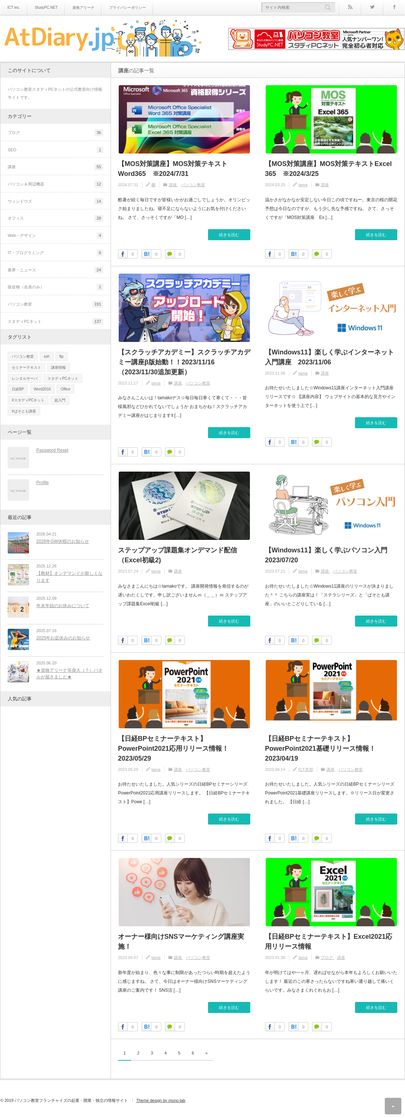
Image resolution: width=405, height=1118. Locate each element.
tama (302, 185)
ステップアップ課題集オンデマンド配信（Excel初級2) (177, 555)
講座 (173, 185)
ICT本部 (305, 769)
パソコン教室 (193, 185)
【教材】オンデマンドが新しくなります (68, 572)
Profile (41, 480)
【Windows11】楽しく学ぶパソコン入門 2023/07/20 (329, 555)
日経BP (18, 389)
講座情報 (58, 367)
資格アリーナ (83, 8)
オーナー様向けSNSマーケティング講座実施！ (181, 941)
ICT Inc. (13, 8)
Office (65, 389)
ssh (47, 356)
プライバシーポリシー (127, 8)
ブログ (327, 957)
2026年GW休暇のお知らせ (61, 537)
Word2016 (42, 389)
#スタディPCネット (28, 400)
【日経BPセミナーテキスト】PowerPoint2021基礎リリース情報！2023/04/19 (320, 748)
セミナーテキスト (26, 367)
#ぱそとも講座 (24, 411)
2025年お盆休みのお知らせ (62, 629)
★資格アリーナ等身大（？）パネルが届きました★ (68, 663)
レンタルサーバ (24, 378)
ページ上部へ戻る (393, 1106)
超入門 (59, 400)
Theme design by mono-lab (160, 1100)
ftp (62, 356)
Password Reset (51, 450)
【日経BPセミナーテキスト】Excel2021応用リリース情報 (328, 941)
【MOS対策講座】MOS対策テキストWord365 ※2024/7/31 (172, 168)
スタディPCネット (62, 378)
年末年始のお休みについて (61, 599)
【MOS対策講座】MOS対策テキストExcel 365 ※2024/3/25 (328, 168)
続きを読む (229, 234)
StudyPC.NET (46, 8)
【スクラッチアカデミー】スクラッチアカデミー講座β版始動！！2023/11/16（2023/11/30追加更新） (184, 362)
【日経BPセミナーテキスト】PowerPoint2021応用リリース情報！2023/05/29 (173, 748)
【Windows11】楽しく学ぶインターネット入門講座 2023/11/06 (329, 357)
